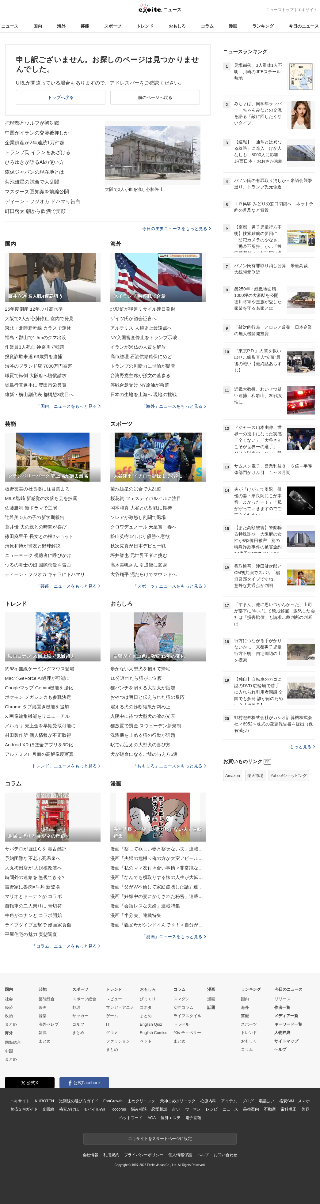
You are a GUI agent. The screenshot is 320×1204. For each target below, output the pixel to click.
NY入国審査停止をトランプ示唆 (143, 337)
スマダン (181, 999)
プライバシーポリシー (144, 1155)
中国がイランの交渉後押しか (37, 132)
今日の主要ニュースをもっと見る (176, 228)
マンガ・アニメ (120, 1007)
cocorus (119, 1109)
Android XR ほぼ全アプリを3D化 (39, 744)
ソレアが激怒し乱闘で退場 (138, 517)
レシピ (212, 1109)
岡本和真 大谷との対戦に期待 (141, 507)
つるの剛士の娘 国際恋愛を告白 (38, 564)
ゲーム (112, 1015)
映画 (43, 1007)
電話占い (266, 1101)
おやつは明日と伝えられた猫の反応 (147, 697)
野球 (76, 1007)
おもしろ (177, 26)
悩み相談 (139, 1109)
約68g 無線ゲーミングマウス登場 (39, 668)
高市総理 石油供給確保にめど (141, 356)
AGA (151, 1117)
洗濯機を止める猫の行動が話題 (142, 735)
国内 (37, 26)
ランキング (263, 26)
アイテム (229, 1101)
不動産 (270, 1109)
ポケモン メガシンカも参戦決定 (38, 697)
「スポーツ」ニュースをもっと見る (169, 586)
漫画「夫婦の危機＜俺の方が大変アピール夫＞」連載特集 (158, 858)
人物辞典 (282, 1032)
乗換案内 (251, 1109)
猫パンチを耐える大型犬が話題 (142, 687)
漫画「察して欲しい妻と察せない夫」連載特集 (158, 848)
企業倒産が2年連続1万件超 (35, 142)
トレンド (145, 26)
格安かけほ (69, 1109)
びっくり (148, 999)
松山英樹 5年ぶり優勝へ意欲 (140, 536)
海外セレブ (49, 1024)
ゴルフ (78, 1024)
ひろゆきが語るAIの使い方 (34, 162)
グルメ (112, 1032)
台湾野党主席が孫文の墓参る (140, 375)
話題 (211, 1007)
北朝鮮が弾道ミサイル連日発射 (142, 309)
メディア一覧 (286, 1015)
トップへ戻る (61, 97)
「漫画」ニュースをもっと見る (174, 936)
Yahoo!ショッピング (289, 775)
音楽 (43, 1015)
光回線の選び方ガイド (78, 1101)
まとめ (11, 1024)
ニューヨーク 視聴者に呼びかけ (38, 555)
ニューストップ (280, 9)
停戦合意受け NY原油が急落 (139, 385)
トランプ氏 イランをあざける (37, 152)
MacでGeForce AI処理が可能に (37, 678)
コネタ (146, 1007)
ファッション (118, 1041)
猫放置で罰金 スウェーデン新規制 (145, 725)
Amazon (232, 775)
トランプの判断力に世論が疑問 (142, 366)
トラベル (181, 1024)
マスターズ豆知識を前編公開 (37, 191)
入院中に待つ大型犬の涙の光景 (142, 716)
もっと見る (302, 746)
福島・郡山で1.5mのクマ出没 (35, 337)
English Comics (153, 1032)
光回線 (48, 1109)
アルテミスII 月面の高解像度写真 (39, 754)
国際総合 (13, 1042)
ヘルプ (280, 1049)
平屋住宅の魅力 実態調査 (31, 934)
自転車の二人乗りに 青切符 (33, 905)
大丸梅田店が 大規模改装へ (33, 867)
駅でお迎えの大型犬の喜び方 (140, 744)
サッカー (80, 1015)
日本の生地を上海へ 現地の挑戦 (143, 394)
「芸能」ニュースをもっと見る (68, 586)
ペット (146, 1041)
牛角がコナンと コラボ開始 (33, 915)
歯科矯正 (288, 1109)
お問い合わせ (225, 1155)
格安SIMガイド (24, 1109)
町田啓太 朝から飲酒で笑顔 (35, 211)
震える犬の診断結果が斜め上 (140, 706)
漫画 (233, 26)
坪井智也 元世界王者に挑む (138, 555)
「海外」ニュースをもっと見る (174, 406)
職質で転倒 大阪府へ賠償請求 (36, 375)
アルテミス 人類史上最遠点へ (141, 328)
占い (176, 1109)
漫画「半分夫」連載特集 (135, 915)
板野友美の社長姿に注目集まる (37, 488)
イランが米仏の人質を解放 (138, 347)
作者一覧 (282, 1007)
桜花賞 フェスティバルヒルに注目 (145, 498)
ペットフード (131, 1117)
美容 (305, 1109)
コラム (207, 26)
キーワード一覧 (288, 1024)
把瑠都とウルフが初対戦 (32, 123)
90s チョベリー (187, 1032)
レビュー (114, 999)
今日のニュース (304, 26)
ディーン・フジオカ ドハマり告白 (42, 201)
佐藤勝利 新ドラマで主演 (31, 507)
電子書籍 (193, 1117)
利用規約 (111, 1155)
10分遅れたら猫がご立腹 (136, 678)
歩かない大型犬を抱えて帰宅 (140, 668)
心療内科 (208, 1101)
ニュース (9, 26)
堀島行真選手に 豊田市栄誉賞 (36, 385)
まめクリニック (141, 1101)
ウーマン (193, 1109)
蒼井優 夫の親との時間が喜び (36, 526)
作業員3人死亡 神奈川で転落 (34, 347)
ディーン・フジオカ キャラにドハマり (45, 574)
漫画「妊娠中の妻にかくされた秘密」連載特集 (158, 896)
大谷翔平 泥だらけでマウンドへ (143, 574)
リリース (283, 999)
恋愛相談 (159, 1109)
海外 (61, 26)
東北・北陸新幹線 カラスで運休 (38, 328)
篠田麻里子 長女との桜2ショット (39, 536)
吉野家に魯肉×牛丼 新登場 (32, 886)
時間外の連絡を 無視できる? (34, 877)
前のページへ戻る (155, 97)
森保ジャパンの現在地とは (34, 172)
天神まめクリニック (178, 1101)
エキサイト (308, 9)
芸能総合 (47, 999)
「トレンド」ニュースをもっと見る (64, 765)
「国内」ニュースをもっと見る (68, 406)
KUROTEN (44, 1101)
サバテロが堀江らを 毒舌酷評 (36, 848)
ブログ (248, 1101)
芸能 (85, 26)
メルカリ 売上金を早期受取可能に (40, 725)
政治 (9, 1015)
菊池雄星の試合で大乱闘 (32, 181)
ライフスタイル (187, 1015)
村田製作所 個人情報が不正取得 (38, 735)
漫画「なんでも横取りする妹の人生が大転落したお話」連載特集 (158, 877)
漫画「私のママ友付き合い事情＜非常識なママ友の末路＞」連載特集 (158, 867)
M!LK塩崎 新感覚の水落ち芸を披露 (41, 498)
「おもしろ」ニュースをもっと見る (169, 765)
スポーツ (112, 26)
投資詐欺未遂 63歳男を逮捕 (34, 356)
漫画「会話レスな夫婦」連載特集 (145, 905)
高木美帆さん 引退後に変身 (138, 564)
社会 (9, 999)
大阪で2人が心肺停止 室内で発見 (39, 318)
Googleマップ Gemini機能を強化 (39, 687)
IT (108, 1024)
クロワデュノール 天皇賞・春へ (143, 526)
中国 (9, 1051)
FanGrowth (113, 1101)
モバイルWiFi (95, 1109)
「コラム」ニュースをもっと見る (66, 946)
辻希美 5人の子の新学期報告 (34, 517)
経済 (9, 1007)
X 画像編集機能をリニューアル (37, 716)
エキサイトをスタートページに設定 (160, 1138)
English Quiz (151, 1024)
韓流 (43, 1032)
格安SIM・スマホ (294, 1101)
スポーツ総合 (84, 999)
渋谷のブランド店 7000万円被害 (38, 366)
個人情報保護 (180, 1155)
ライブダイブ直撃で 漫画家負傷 (38, 924)
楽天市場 (255, 775)
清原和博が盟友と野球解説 (32, 545)
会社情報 (90, 1155)
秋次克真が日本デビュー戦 (138, 545)
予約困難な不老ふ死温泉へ (32, 858)
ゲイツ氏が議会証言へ (133, 318)
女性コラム (183, 1007)
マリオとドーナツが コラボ (33, 896)
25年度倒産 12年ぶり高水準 (34, 309)
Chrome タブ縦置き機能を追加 (37, 706)
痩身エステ (170, 1117)
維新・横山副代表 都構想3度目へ (39, 394)
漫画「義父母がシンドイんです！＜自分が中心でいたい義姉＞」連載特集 (158, 924)
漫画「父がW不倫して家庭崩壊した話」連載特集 (158, 886)
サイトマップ (286, 1041)
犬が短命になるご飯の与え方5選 (144, 754)
